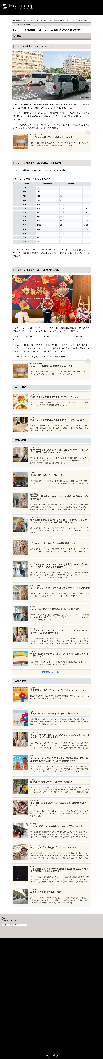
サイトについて (7, 1013)
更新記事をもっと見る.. (51, 741)
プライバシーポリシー (20, 1013)
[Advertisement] (51, 398)
